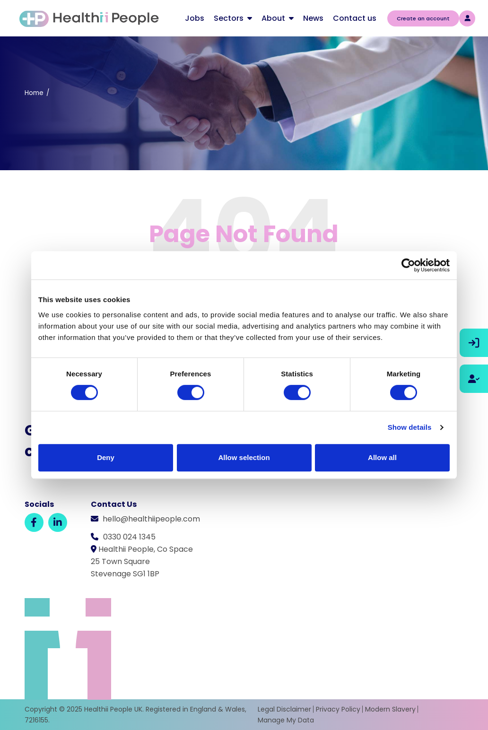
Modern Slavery (390, 709)
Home (34, 92)
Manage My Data (286, 720)
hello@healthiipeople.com (151, 518)
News (313, 18)
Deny (105, 457)
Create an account (423, 18)
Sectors (229, 18)
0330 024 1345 (129, 536)
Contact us (354, 18)
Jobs (194, 18)
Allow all (382, 457)
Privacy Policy (338, 709)
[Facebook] (34, 522)
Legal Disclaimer (284, 709)
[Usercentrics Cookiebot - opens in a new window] (408, 265)
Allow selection (244, 457)
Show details (410, 427)
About (273, 18)
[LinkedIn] (57, 522)
